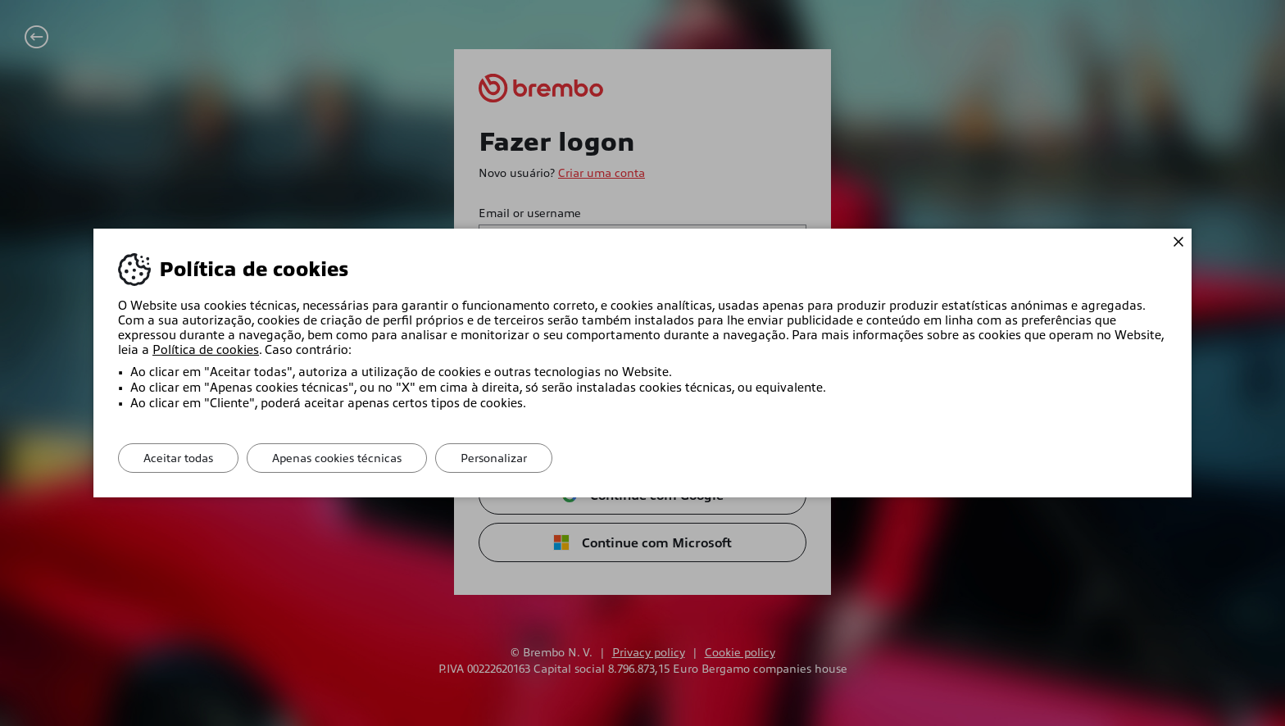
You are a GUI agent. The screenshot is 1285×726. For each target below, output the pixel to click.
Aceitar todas (178, 458)
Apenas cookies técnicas (337, 458)
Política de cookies (205, 349)
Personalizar (494, 458)
